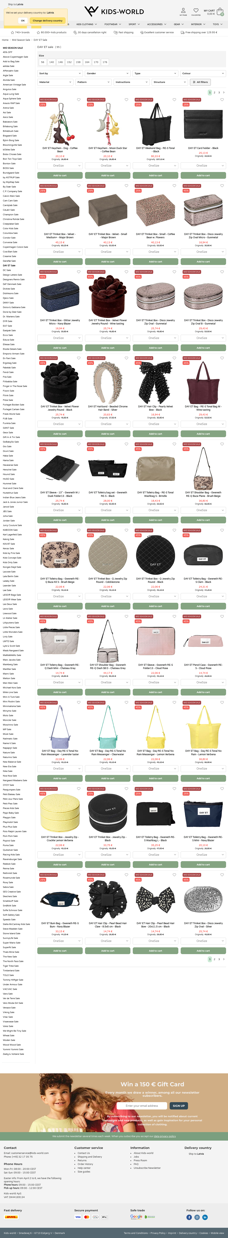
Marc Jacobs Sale (11, 660)
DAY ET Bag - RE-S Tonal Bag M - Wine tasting (203, 408)
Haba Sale (8, 456)
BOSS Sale (8, 168)
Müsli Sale (8, 734)
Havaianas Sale (10, 465)
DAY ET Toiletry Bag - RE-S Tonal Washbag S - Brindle (155, 494)
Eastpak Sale (9, 330)
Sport (134, 24)
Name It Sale (9, 743)
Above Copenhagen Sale (15, 57)
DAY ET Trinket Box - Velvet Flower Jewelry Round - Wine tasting (108, 322)
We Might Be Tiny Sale (14, 1031)
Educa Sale (8, 340)
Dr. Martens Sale (11, 316)
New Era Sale (9, 766)
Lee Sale (7, 590)
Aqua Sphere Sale (12, 98)
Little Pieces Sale (11, 627)
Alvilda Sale (9, 80)
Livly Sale (7, 636)
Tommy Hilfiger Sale (13, 980)
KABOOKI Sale (10, 530)
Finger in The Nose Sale (15, 386)
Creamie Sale (9, 256)
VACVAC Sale (10, 989)
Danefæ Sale (9, 261)
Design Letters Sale (12, 275)
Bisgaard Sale (10, 136)
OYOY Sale (8, 785)
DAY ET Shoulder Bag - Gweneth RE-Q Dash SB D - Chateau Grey (108, 667)
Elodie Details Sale (12, 349)
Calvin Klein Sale (11, 196)
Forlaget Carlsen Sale (13, 409)
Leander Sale (9, 585)
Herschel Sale (9, 469)
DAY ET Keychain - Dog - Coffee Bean (60, 150)
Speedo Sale (9, 919)
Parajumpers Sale (11, 789)
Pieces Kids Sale (11, 808)
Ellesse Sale (8, 344)
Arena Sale (8, 108)
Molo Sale (8, 715)
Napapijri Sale (10, 748)
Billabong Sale (10, 126)
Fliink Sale (8, 395)
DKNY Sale (8, 302)
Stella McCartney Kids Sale (16, 924)
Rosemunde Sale (11, 878)
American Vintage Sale (14, 84)
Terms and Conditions (136, 1233)
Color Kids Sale (10, 228)
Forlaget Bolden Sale (13, 405)
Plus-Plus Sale (10, 827)
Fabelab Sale (9, 367)
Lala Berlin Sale (10, 576)
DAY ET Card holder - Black (203, 148)
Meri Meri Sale (10, 683)
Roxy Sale (8, 882)
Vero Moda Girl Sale (13, 1003)
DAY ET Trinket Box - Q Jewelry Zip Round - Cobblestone (107, 580)
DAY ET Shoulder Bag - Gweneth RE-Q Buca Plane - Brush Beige (203, 494)
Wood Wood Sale (12, 1045)
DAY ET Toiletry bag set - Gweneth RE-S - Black (108, 494)
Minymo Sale (9, 711)
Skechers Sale (10, 896)
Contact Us (84, 1153)
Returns (82, 1160)
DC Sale (7, 270)
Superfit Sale (9, 947)
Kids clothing (87, 24)
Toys (218, 24)
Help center (84, 1168)
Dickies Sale (9, 289)
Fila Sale (7, 377)
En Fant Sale (9, 358)
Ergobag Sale (9, 363)
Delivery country (188, 1233)
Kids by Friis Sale (11, 553)
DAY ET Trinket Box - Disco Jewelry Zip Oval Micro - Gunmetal (203, 236)
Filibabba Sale (10, 381)
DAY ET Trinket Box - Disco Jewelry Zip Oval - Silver (203, 925)
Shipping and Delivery (90, 1156)
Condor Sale (9, 238)
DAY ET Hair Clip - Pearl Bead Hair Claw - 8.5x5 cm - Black (108, 925)
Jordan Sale (9, 520)
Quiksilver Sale (10, 850)
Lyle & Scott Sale (11, 646)
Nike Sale (7, 771)
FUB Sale (7, 418)
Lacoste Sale (9, 571)
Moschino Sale (10, 725)
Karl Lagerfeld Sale (12, 534)
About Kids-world (143, 1153)
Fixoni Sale (8, 391)
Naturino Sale (10, 757)
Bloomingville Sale (12, 145)
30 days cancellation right (89, 32)
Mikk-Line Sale (10, 692)
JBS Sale (7, 511)
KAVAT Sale (9, 544)
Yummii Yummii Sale (13, 1049)
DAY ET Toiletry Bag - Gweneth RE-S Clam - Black (203, 580)
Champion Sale (10, 214)
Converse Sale (10, 242)
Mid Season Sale (21, 40)
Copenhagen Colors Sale (15, 247)
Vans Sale (8, 994)
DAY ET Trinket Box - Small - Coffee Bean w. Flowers (155, 236)
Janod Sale (8, 507)
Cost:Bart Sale (10, 251)
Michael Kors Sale (12, 687)
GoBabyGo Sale (11, 442)
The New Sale (10, 956)
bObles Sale (9, 149)
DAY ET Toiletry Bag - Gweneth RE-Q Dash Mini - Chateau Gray (59, 667)
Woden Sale (9, 1040)
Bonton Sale (9, 163)
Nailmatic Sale (10, 738)
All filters (200, 82)
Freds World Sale (11, 414)
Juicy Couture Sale (12, 525)
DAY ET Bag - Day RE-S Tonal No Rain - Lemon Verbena (203, 753)
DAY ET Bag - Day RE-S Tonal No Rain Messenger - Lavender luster (60, 753)
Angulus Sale (9, 89)
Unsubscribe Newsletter (147, 1168)
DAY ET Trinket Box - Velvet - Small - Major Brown (108, 236)
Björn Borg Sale (11, 140)
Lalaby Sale (8, 581)
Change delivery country (47, 20)
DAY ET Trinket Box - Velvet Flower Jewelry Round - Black (60, 408)
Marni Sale (8, 674)
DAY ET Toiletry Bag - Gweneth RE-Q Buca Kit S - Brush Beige (59, 580)
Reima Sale (8, 868)
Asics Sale (8, 117)
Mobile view (217, 1233)
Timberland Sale (11, 970)
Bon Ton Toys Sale (12, 159)
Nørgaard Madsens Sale (15, 780)
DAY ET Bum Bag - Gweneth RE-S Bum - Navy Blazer (60, 925)
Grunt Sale (8, 451)
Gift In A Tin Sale (11, 437)
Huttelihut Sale (10, 493)
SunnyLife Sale (10, 938)
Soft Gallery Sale (11, 915)
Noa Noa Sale (10, 776)
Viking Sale (8, 1012)
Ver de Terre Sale (11, 998)
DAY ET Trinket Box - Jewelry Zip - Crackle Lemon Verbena (60, 839)
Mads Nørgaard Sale (13, 650)
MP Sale (7, 729)
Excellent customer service (157, 32)
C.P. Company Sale (12, 191)
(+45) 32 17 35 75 (22, 1156)
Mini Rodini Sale (11, 701)
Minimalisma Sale (12, 706)
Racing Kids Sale (11, 854)
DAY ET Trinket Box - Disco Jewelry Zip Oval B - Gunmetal (203, 322)
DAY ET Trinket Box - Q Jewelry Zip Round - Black (155, 580)
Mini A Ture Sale (11, 697)
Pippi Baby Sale (11, 813)
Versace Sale (9, 1007)
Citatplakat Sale (11, 224)
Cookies (203, 1233)
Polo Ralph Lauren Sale (14, 831)
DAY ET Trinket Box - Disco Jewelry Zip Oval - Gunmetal (155, 322)
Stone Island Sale (11, 933)
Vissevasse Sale (10, 1021)
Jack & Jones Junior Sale (15, 502)
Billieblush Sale (10, 131)
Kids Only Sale (10, 562)
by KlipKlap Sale (11, 182)
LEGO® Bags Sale (12, 595)
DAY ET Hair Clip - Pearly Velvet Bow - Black (155, 408)
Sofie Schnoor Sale (12, 910)
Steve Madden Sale (12, 929)
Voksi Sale (8, 1026)
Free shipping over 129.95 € (199, 32)
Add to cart (59, 175)
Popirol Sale (9, 841)
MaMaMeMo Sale (12, 655)
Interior (198, 24)
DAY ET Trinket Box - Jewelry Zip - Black (108, 839)
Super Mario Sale (11, 943)
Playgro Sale (9, 817)
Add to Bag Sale (11, 61)
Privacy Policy (158, 1233)
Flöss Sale (8, 400)
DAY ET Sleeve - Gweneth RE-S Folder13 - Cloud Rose (155, 667)
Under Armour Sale (12, 984)
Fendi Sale (8, 372)
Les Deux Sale (10, 604)
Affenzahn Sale (10, 71)
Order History (85, 1164)
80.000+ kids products (51, 32)
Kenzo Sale (8, 548)
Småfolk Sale (9, 905)
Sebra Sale (8, 887)
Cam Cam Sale (10, 200)
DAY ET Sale (40, 40)
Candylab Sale (10, 205)
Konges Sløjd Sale (12, 567)
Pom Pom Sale (10, 836)
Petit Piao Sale (10, 803)
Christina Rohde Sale (13, 219)
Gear (179, 24)
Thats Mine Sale (11, 952)
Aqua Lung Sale (11, 94)
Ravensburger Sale (12, 859)
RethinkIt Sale (10, 873)
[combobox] (60, 165)
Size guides (84, 1171)
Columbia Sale (10, 233)
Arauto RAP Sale (11, 103)
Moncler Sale (9, 720)
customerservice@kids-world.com (30, 1153)
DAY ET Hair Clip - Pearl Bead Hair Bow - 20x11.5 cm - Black (155, 925)
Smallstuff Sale (10, 901)
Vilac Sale (8, 1017)
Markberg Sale (10, 664)
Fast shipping (124, 32)
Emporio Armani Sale (13, 353)
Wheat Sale (8, 1035)
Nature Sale (9, 752)
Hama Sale (8, 460)
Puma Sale (8, 845)
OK (23, 20)
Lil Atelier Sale (10, 618)
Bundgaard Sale (11, 173)
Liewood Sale (9, 613)
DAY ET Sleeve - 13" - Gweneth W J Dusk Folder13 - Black (59, 494)
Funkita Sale (9, 423)
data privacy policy (165, 1136)
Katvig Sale (8, 539)
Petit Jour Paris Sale (13, 799)
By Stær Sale (9, 187)
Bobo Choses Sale (12, 154)
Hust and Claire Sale (13, 488)
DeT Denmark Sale (12, 284)
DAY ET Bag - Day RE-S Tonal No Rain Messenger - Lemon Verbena (155, 753)
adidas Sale (8, 66)
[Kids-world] (114, 12)
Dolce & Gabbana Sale (14, 307)
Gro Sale (7, 446)
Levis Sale (8, 609)
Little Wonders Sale (12, 632)
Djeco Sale (8, 298)
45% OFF (7, 52)
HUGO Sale (8, 479)
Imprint (172, 1233)
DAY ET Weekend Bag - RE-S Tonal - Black (155, 150)
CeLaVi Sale (9, 210)
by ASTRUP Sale (11, 177)
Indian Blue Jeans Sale (14, 497)
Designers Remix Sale (14, 279)
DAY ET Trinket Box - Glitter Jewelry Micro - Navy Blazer (60, 322)
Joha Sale (8, 516)
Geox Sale (8, 432)
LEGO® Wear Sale (12, 599)
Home (5, 40)
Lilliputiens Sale (11, 623)
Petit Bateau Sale (11, 794)
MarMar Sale (9, 669)
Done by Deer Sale (12, 312)
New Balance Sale (12, 762)
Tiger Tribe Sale (11, 966)
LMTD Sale (8, 641)
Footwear (113, 24)
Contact (10, 1148)
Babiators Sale (10, 122)
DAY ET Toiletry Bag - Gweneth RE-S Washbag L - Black (155, 839)
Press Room (140, 1160)
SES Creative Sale (12, 892)
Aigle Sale (8, 75)
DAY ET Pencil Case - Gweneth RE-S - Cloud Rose (203, 667)
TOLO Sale (8, 975)
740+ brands (20, 32)
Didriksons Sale (10, 293)
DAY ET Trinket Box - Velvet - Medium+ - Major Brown (60, 236)
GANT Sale (8, 428)
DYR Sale (7, 321)
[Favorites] (79, 100)
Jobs (136, 1156)
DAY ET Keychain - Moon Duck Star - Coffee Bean (107, 150)
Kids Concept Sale (12, 558)
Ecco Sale (8, 335)
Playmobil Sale (10, 822)
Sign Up (179, 1106)
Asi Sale (7, 112)
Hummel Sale (9, 483)
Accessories (156, 24)
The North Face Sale (13, 961)
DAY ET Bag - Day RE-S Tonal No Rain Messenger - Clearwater (108, 753)
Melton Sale (9, 678)
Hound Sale (9, 474)
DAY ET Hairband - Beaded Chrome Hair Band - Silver (108, 408)
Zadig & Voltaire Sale (13, 1054)
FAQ (136, 1164)
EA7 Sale (7, 326)
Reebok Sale (9, 864)
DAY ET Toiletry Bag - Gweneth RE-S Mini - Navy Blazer (203, 839)
